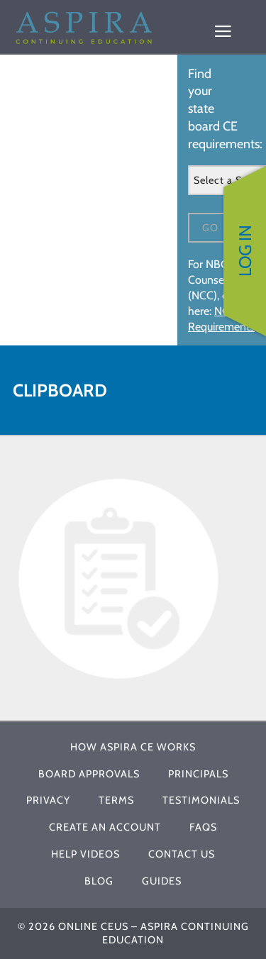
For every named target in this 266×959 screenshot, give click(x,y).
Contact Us (181, 854)
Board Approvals (89, 773)
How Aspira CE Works (133, 747)
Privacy (48, 800)
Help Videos (85, 854)
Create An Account (105, 827)
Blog (98, 881)
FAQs (203, 827)
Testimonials (201, 800)
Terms (116, 800)
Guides (162, 881)
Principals (198, 773)
